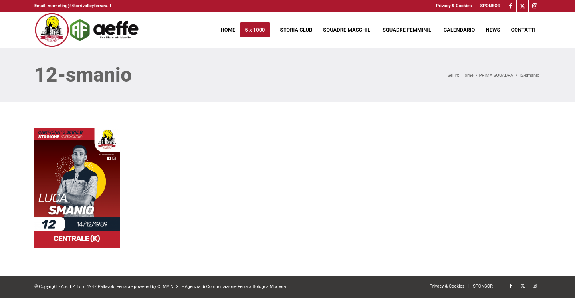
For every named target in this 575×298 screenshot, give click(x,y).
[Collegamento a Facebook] (510, 6)
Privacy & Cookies (454, 5)
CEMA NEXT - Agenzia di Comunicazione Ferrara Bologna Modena (221, 286)
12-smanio (83, 74)
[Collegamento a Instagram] (535, 6)
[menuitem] (454, 6)
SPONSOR (490, 5)
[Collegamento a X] (522, 6)
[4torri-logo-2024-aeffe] (87, 30)
